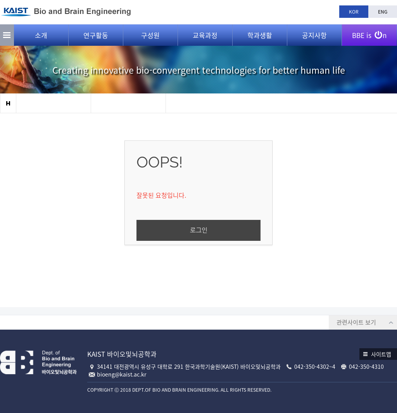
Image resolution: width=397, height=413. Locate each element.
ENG (382, 11)
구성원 (150, 35)
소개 (41, 35)
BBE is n (369, 32)
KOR (354, 11)
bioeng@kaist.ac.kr (121, 374)
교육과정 (205, 35)
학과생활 (259, 35)
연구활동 (95, 35)
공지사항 (314, 35)
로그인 (198, 230)
